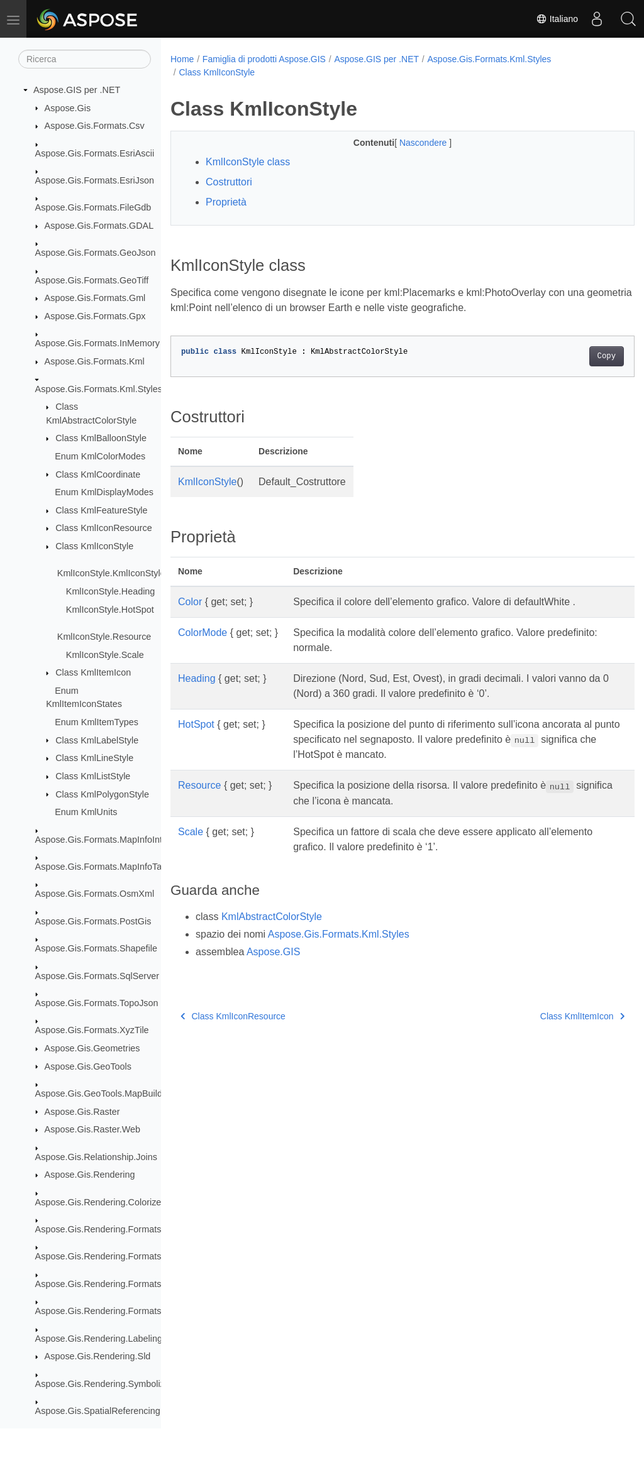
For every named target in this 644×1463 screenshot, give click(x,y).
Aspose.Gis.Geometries (92, 1048)
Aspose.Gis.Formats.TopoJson (96, 1003)
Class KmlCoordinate (97, 474)
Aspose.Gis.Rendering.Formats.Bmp (108, 1229)
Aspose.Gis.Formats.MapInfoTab (101, 867)
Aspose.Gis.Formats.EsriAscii (95, 153)
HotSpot (196, 724)
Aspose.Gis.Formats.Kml (95, 361)
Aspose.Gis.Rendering (90, 1175)
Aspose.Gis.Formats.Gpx (95, 316)
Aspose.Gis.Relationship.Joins (96, 1157)
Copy (574, 356)
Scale (190, 831)
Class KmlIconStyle (94, 546)
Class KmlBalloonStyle (101, 438)
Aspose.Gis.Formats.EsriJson (95, 180)
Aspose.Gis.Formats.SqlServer (97, 976)
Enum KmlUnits (86, 812)
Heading (197, 678)
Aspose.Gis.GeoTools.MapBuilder (102, 1093)
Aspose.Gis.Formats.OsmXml (95, 894)
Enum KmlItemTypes (96, 722)
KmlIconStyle (207, 481)
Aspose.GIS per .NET (76, 90)
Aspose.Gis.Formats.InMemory (97, 343)
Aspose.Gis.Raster (82, 1112)
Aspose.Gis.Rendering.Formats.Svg (107, 1311)
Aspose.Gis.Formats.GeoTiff (92, 280)
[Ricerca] (84, 59)
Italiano (557, 19)
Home (182, 59)
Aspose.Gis (68, 108)
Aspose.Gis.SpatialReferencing (97, 1411)
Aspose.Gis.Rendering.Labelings (101, 1339)
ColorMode (202, 632)
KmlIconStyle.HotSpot (110, 610)
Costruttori (229, 182)
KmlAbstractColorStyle (271, 916)
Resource (199, 785)
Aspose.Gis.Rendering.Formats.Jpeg (109, 1256)
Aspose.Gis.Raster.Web (93, 1129)
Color (190, 601)
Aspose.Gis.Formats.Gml (95, 298)
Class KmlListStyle (92, 776)
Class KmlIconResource (103, 528)
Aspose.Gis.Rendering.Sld (98, 1356)
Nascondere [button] (408, 143)
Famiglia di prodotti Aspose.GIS (264, 59)
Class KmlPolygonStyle (102, 794)
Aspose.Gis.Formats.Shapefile (96, 948)
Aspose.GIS (273, 951)
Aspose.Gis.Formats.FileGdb (93, 207)
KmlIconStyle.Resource (104, 637)
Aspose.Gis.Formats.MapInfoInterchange (117, 840)
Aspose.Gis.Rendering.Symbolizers (106, 1384)
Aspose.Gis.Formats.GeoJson (95, 253)
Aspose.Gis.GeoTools (88, 1066)
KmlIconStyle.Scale (105, 655)
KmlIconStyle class (248, 161)
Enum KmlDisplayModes (104, 492)
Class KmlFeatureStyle (101, 510)
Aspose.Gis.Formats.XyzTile (92, 1030)
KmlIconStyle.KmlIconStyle (111, 573)
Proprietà (226, 202)
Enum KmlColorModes (100, 456)
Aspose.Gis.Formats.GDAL (99, 226)
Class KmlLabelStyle (96, 740)
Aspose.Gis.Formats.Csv (95, 126)
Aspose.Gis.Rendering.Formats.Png (107, 1284)
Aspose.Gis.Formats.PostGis (93, 921)
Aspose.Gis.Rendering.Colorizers (102, 1202)
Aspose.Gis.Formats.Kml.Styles (98, 389)
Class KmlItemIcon (93, 672)
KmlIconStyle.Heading (110, 591)
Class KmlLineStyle (94, 758)
